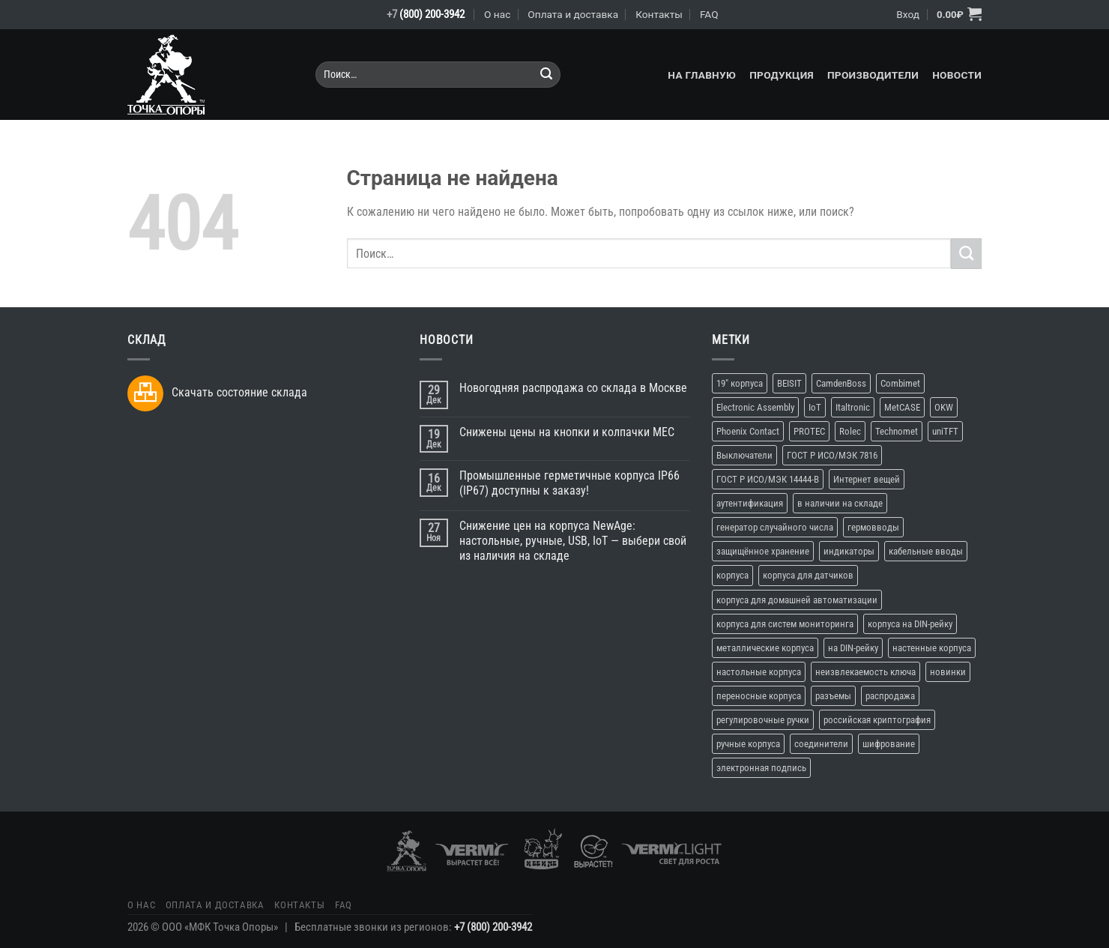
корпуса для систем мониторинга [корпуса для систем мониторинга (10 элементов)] (784, 624)
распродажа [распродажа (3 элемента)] (890, 695)
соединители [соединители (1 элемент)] (821, 743)
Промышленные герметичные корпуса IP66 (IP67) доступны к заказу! (569, 483)
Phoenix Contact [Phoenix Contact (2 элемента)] (747, 431)
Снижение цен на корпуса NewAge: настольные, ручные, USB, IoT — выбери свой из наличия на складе (572, 541)
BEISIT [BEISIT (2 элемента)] (789, 383)
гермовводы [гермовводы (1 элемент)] (873, 527)
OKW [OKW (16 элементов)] (943, 407)
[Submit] (547, 74)
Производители (873, 75)
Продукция (781, 75)
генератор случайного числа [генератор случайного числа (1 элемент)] (774, 527)
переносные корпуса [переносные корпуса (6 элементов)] (758, 695)
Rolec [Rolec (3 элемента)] (850, 431)
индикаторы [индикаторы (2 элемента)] (849, 551)
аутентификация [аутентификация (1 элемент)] (749, 503)
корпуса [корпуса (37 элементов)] (732, 575)
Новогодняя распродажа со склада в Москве (573, 388)
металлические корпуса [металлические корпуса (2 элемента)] (765, 647)
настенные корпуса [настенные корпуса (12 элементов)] (931, 647)
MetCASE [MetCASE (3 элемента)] (902, 407)
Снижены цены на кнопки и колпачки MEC (566, 432)
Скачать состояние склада (239, 392)
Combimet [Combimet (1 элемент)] (900, 383)
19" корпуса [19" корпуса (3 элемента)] (739, 383)
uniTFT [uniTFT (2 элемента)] (945, 431)
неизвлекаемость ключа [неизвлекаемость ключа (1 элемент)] (865, 671)
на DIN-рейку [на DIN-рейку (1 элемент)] (853, 647)
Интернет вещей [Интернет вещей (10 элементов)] (866, 479)
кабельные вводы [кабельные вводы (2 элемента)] (926, 551)
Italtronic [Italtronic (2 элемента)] (852, 407)
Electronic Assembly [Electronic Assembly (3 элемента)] (755, 407)
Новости (957, 75)
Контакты (659, 14)
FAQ (709, 14)
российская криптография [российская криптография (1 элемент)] (877, 719)
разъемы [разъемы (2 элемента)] (833, 695)
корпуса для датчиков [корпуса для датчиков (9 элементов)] (808, 575)
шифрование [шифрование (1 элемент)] (888, 743)
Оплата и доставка (573, 14)
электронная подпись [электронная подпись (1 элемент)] (761, 767)
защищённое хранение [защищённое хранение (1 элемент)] (762, 551)
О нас (497, 14)
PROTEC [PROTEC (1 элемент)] (809, 431)
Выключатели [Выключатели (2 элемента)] (744, 455)
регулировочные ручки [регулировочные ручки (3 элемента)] (762, 719)
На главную (702, 75)
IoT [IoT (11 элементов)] (815, 407)
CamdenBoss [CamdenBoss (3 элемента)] (841, 383)
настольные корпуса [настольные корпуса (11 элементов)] (758, 671)
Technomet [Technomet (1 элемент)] (896, 431)
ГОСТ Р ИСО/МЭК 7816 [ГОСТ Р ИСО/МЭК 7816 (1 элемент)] (832, 455)
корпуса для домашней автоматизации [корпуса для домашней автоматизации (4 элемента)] (796, 600)
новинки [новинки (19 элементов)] (948, 671)
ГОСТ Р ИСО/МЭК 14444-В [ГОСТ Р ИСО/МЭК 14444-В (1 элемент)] (767, 479)
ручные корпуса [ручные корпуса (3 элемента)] (748, 743)
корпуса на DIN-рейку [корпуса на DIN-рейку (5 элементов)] (910, 624)
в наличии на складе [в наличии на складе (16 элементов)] (840, 503)
